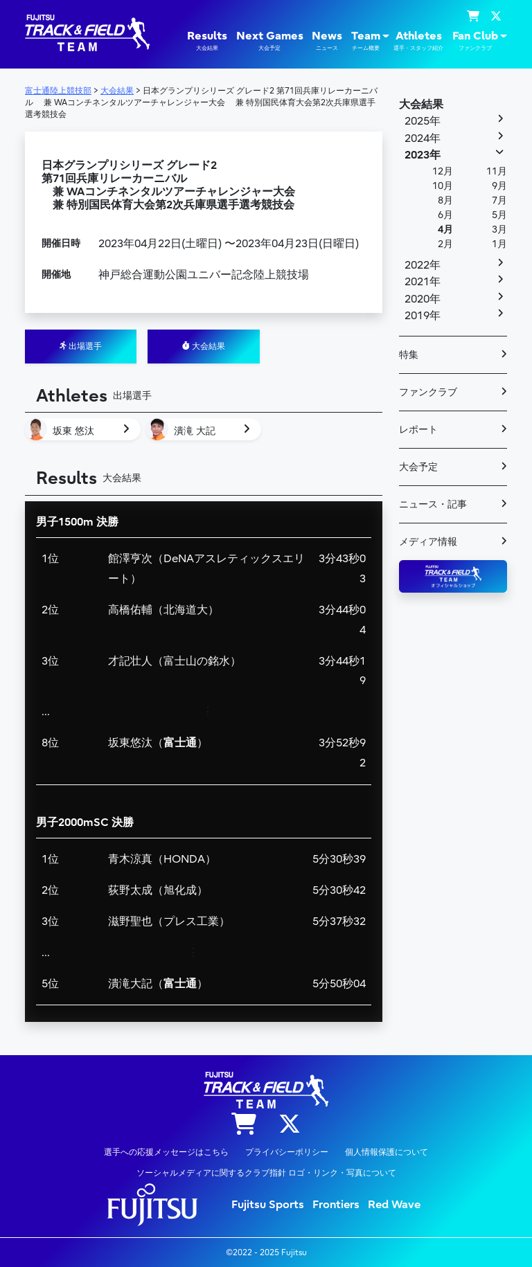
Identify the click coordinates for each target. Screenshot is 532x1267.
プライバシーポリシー (286, 1152)
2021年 (423, 282)
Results (207, 41)
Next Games (269, 41)
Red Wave (394, 1204)
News (327, 41)
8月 (445, 200)
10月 (442, 186)
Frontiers (336, 1204)
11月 (496, 171)
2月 (445, 244)
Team (365, 41)
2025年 (423, 121)
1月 (499, 244)
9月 (499, 186)
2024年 (423, 138)
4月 (445, 229)
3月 (499, 229)
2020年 (423, 299)
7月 (499, 200)
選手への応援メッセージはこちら (166, 1152)
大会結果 (203, 346)
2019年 (423, 315)
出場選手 (81, 346)
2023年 (423, 155)
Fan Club (475, 41)
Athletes (418, 41)
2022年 (423, 265)
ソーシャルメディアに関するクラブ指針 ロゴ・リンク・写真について (266, 1173)
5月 (499, 215)
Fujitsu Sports (267, 1204)
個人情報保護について (386, 1152)
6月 (445, 215)
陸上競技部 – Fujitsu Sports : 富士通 (87, 33)
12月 (442, 171)
